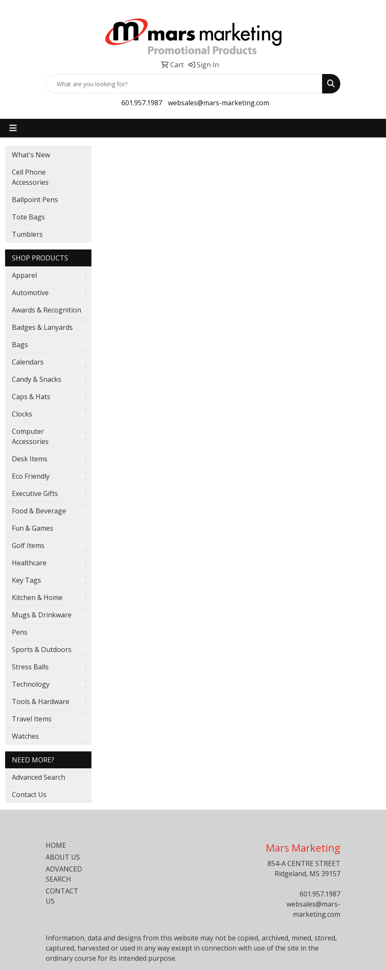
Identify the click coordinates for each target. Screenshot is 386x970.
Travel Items (32, 718)
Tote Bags (28, 217)
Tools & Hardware (40, 701)
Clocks (22, 414)
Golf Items (28, 545)
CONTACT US (62, 896)
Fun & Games (32, 528)
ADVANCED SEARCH (64, 874)
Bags (20, 344)
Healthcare (29, 562)
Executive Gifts (35, 493)
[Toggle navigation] (13, 128)
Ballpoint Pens (35, 199)
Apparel (24, 275)
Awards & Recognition (46, 310)
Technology (31, 684)
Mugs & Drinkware (42, 614)
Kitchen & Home (37, 597)
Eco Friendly (31, 476)
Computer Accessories (30, 436)
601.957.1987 (141, 102)
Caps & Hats (31, 396)
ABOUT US (63, 857)
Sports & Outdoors (42, 649)
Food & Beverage (39, 510)
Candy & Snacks (36, 379)
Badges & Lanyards (42, 327)
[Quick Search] (184, 83)
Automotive (30, 292)
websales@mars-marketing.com (218, 102)
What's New (31, 154)
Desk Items (29, 458)
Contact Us (29, 794)
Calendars (28, 362)
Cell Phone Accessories (30, 177)
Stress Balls (30, 666)
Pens (20, 632)
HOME (56, 845)
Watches (25, 736)
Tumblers (27, 234)
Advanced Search (38, 777)
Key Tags (26, 580)
